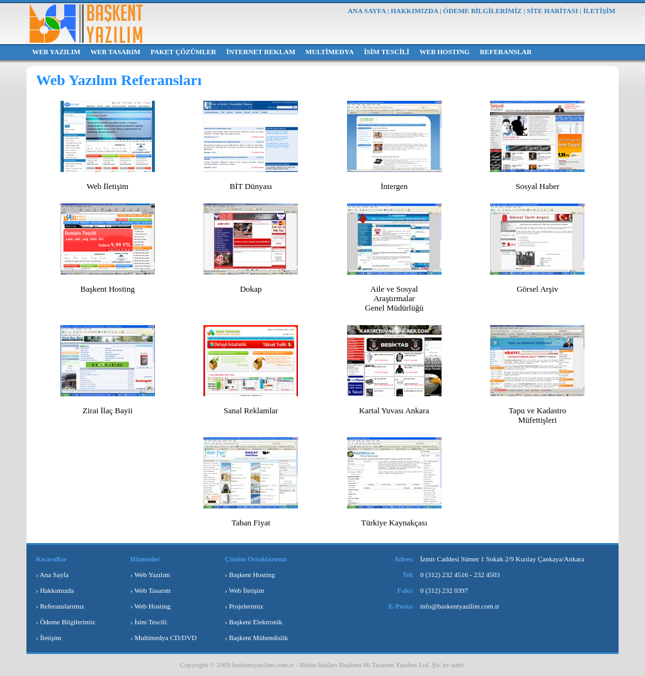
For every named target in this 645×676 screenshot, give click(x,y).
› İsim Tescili (148, 622)
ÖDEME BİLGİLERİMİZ (482, 10)
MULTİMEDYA (329, 51)
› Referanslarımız (60, 606)
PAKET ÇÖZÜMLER (183, 51)
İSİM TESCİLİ (386, 51)
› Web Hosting (150, 606)
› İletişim (48, 637)
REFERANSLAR (506, 51)
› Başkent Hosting (250, 574)
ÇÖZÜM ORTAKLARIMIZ (74, 67)
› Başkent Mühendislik (256, 637)
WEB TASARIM (115, 51)
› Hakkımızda (55, 590)
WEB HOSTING (445, 51)
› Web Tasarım (150, 590)
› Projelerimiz (244, 606)
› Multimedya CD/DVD (163, 637)
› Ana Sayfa (52, 574)
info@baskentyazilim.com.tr (459, 606)
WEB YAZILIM (56, 51)
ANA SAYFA (366, 10)
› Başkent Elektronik (253, 622)
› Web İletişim (244, 590)
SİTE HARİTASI (552, 10)
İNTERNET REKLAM (260, 51)
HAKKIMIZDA (414, 10)
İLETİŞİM (599, 10)
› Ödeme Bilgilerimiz (65, 622)
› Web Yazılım (150, 574)
